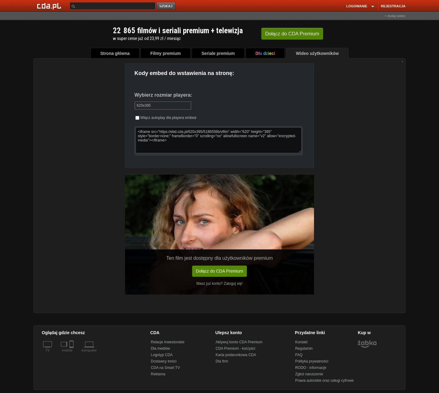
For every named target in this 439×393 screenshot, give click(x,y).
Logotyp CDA (162, 355)
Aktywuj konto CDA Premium (239, 342)
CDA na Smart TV (165, 368)
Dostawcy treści (164, 361)
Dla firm (222, 361)
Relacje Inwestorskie (167, 342)
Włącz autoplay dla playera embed (165, 118)
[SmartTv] (72, 354)
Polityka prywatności (311, 361)
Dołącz (292, 33)
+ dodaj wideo (395, 16)
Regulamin (303, 348)
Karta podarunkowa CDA (236, 355)
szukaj (166, 6)
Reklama (158, 374)
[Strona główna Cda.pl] (50, 6)
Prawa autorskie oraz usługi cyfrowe (324, 380)
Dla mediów (160, 348)
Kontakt (301, 342)
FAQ (298, 355)
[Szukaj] (112, 6)
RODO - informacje (310, 368)
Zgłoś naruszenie (309, 374)
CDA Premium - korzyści (235, 348)
